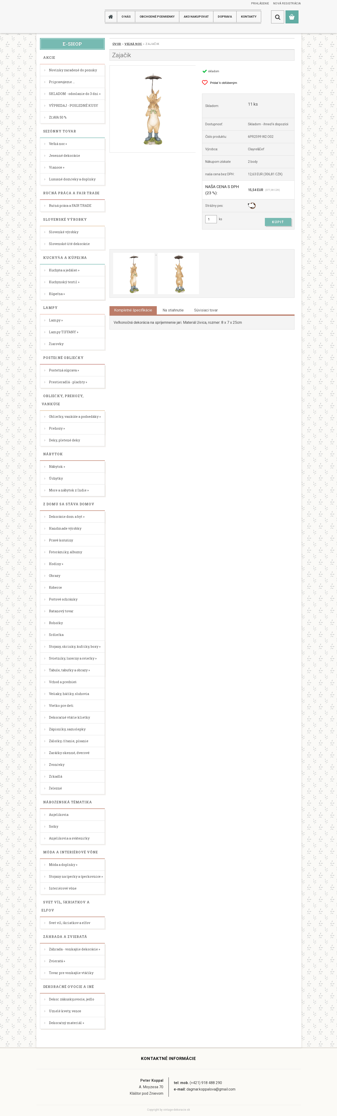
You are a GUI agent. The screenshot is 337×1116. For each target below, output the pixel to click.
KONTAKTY (249, 16)
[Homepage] (112, 16)
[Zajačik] (152, 109)
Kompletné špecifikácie (133, 310)
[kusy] (211, 219)
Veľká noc (133, 44)
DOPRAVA (225, 16)
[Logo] (55, 16)
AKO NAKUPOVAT (196, 16)
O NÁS (126, 16)
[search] (277, 17)
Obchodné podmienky (157, 16)
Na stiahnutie (173, 310)
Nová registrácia (287, 3)
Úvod (116, 44)
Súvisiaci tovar (206, 310)
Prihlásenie (260, 3)
